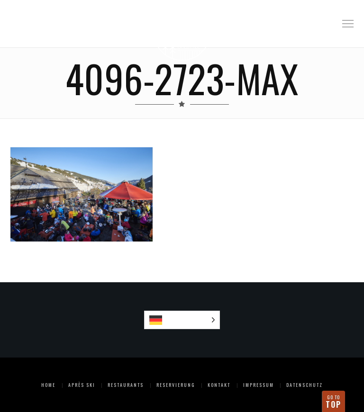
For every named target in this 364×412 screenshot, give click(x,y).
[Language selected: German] (182, 320)
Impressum (258, 384)
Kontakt (219, 384)
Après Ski (81, 384)
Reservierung (175, 384)
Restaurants (126, 384)
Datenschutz (304, 384)
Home (48, 384)
